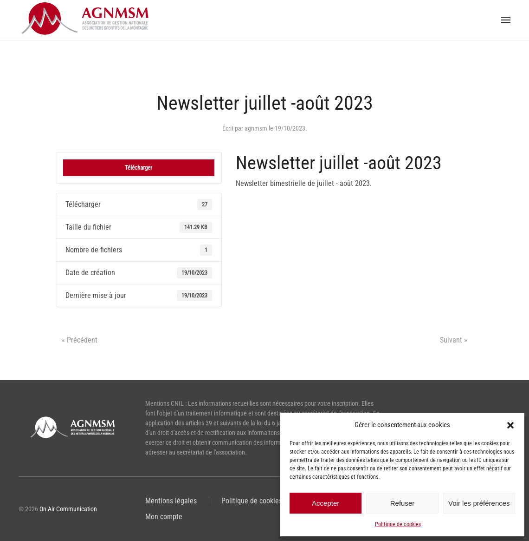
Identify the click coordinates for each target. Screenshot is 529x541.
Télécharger (138, 167)
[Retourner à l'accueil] (88, 20)
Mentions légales (171, 500)
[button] (510, 424)
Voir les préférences (479, 503)
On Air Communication (68, 509)
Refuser (402, 503)
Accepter (325, 503)
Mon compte (163, 516)
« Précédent (79, 340)
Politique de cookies (398, 524)
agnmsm (256, 128)
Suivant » (453, 340)
